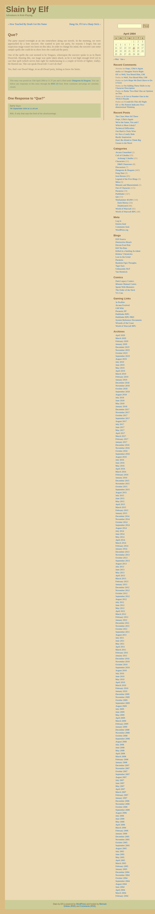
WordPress (81, 904)
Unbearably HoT (123, 269)
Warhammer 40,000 (124, 200)
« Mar (116, 59)
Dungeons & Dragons (81, 80)
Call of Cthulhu (122, 155)
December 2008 (122, 730)
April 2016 (120, 468)
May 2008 (120, 750)
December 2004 (122, 872)
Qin (117, 197)
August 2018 (121, 394)
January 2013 (121, 584)
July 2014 (120, 531)
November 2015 (123, 483)
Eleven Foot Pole (123, 245)
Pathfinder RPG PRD (125, 317)
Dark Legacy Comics (125, 281)
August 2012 (121, 599)
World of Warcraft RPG (126, 211)
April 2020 (120, 335)
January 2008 (121, 762)
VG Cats (119, 293)
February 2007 (122, 795)
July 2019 (120, 362)
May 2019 (120, 368)
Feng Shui (120, 173)
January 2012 (121, 620)
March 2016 (121, 471)
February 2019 (122, 377)
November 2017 (123, 412)
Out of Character (123, 188)
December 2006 (122, 801)
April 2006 (120, 824)
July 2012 (120, 602)
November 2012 (123, 590)
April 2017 (120, 433)
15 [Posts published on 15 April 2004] (134, 48)
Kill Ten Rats (121, 248)
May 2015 (120, 501)
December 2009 (122, 694)
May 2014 (120, 537)
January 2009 (121, 727)
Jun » (122, 59)
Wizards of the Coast (125, 323)
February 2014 (122, 546)
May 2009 (120, 715)
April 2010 (120, 682)
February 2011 (122, 652)
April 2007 (120, 789)
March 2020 (121, 338)
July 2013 (120, 566)
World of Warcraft (123, 208)
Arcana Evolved (123, 305)
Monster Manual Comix (126, 284)
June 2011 (120, 641)
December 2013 (122, 552)
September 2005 (123, 845)
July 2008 (120, 744)
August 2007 (121, 777)
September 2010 (123, 667)
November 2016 (123, 448)
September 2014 (123, 525)
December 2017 (122, 409)
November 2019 (123, 350)
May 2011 (120, 643)
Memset (102, 904)
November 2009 (123, 697)
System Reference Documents (129, 320)
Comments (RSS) (88, 906)
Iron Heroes (121, 176)
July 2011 (120, 638)
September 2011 (123, 632)
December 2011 (122, 623)
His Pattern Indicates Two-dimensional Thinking (130, 105)
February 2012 (122, 617)
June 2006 (120, 818)
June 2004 (120, 887)
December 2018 (122, 382)
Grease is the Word (124, 143)
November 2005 (123, 839)
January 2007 (121, 798)
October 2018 (121, 388)
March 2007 (121, 792)
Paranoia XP (121, 311)
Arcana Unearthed (123, 152)
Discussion (120, 167)
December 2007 (122, 765)
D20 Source (121, 239)
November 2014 (123, 519)
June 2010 (120, 676)
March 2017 (121, 436)
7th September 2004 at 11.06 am (24, 108)
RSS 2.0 (54, 83)
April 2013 (120, 575)
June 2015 (120, 498)
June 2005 (120, 854)
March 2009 (121, 721)
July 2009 (120, 709)
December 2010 (122, 658)
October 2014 (121, 522)
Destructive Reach (124, 242)
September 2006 (123, 810)
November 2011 (123, 626)
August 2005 (121, 848)
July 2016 (120, 460)
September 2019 (123, 356)
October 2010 (121, 664)
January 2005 (121, 869)
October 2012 (121, 593)
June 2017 (120, 427)
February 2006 (122, 830)
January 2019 (121, 379)
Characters (120, 161)
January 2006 (121, 833)
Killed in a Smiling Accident (128, 251)
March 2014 (121, 543)
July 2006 (120, 816)
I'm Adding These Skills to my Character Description (133, 86)
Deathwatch (122, 205)
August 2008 (121, 741)
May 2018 (120, 403)
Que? (13, 35)
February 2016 (122, 474)
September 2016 (123, 454)
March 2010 (121, 685)
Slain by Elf (27, 9)
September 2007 (123, 774)
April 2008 (120, 753)
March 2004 (121, 893)
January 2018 (121, 406)
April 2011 (120, 646)
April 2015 (120, 504)
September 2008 (123, 738)
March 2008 (121, 756)
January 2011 (121, 655)
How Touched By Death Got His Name (28, 24)
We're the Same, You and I (127, 122)
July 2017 (120, 424)
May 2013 (120, 572)
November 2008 (123, 732)
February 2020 (122, 341)
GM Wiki (120, 308)
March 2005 (121, 863)
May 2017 (120, 430)
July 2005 (120, 851)
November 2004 (123, 875)
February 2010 (122, 688)
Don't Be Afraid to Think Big (128, 140)
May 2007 (120, 786)
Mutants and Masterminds (127, 185)
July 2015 (120, 495)
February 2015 (122, 510)
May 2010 (120, 679)
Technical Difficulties (125, 128)
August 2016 (121, 457)
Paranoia (119, 191)
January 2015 (121, 513)
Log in (118, 221)
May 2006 (120, 821)
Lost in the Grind (123, 257)
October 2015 (121, 486)
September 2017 (123, 418)
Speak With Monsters (125, 287)
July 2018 (120, 397)
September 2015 (123, 489)
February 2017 (122, 439)
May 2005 (120, 857)
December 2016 (122, 445)
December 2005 (122, 836)
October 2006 (121, 807)
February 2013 (122, 581)
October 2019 (121, 353)
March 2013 (121, 578)
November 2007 (123, 768)
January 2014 (121, 549)
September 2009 (123, 703)
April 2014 (120, 540)
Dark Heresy (123, 203)
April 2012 (120, 611)
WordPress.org (122, 230)
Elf (117, 74)
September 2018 (123, 391)
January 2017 (121, 442)
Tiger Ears (120, 266)
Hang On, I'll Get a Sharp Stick (84, 24)
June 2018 (120, 400)
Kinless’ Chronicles (124, 254)
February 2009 (122, 724)
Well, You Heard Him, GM (133, 74)
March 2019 (121, 374)
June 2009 (120, 712)
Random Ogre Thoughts (126, 263)
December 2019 (122, 347)
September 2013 (123, 560)
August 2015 (121, 492)
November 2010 (123, 661)
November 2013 (123, 555)
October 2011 (121, 629)
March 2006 (121, 827)
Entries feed (121, 224)
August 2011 (121, 635)
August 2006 (121, 813)
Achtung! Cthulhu (125, 158)
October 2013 (121, 557)
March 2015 (121, 507)
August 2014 (121, 528)
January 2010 (121, 691)
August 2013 (121, 563)
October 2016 (121, 451)
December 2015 (122, 480)
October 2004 (121, 878)
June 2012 (120, 605)
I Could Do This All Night (135, 101)
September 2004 (123, 881)
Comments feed (122, 227)
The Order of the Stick (125, 290)
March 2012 (121, 614)
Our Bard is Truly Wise (126, 131)
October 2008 (121, 735)
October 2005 (121, 842)
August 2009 (121, 706)
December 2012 (122, 587)
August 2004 (121, 884)
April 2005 (120, 860)
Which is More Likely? (126, 125)
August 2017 (121, 421)
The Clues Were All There (127, 116)
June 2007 (120, 783)
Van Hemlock (121, 272)
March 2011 (121, 649)
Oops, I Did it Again (134, 68)
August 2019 (121, 359)
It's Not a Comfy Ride (125, 134)
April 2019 (120, 371)
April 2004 (120, 890)
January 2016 (121, 477)
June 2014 (120, 534)
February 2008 (122, 759)
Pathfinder (120, 194)
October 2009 (121, 700)
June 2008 (120, 747)
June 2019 (120, 365)
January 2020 (121, 344)
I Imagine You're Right (134, 71)
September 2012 (123, 596)
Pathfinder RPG (122, 314)
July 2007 (120, 780)
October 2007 (121, 771)
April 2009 (120, 718)
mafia (118, 71)
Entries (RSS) (70, 906)
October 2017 (121, 415)
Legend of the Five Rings (127, 179)
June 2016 (120, 463)
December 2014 (122, 516)
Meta (118, 182)
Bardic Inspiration (123, 137)
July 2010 (120, 673)
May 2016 (120, 466)
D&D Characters (124, 164)
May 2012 (120, 608)
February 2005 (122, 866)
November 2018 (123, 385)
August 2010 (121, 670)
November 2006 (123, 804)
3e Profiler (120, 302)
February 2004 (122, 896)
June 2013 (120, 569)
